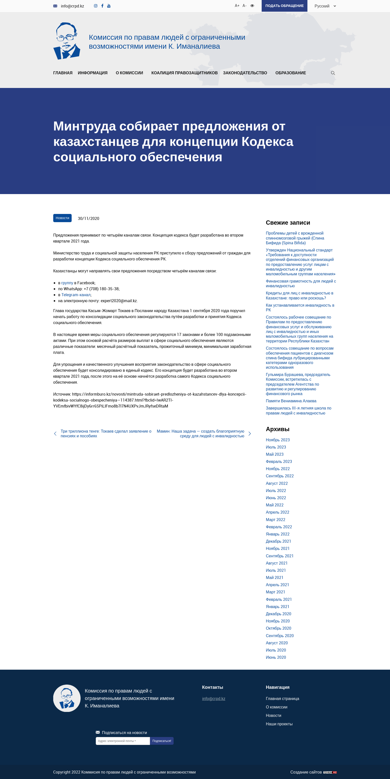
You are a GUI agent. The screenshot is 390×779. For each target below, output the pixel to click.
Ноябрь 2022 (278, 468)
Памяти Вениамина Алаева (291, 400)
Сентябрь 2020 (280, 635)
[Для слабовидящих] (251, 5)
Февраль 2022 (279, 526)
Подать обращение (283, 5)
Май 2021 (275, 577)
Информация (94, 72)
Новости (62, 217)
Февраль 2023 (279, 461)
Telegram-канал (76, 294)
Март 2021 (275, 591)
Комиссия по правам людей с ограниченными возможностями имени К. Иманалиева (167, 40)
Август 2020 (277, 642)
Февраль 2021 (279, 599)
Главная (63, 72)
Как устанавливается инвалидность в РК (300, 307)
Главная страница (282, 698)
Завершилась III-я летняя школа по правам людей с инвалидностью (298, 410)
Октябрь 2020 (278, 628)
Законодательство (246, 72)
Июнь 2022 (276, 497)
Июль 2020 (276, 649)
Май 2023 (275, 453)
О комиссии (131, 72)
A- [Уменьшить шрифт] (243, 5)
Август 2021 (277, 562)
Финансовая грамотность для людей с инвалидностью (301, 283)
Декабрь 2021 (278, 540)
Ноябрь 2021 (278, 548)
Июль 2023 (276, 446)
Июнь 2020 (276, 656)
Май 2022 (275, 504)
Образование (292, 72)
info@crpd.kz (68, 5)
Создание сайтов (306, 771)
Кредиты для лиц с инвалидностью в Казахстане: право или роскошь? (299, 295)
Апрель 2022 (277, 512)
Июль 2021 (276, 570)
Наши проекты (279, 723)
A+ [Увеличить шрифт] (236, 5)
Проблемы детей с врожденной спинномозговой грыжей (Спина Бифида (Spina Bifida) (295, 237)
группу (67, 282)
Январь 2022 (278, 533)
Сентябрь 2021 (280, 555)
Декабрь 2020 (278, 613)
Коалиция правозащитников (184, 72)
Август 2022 (277, 483)
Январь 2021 (278, 606)
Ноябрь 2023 (278, 439)
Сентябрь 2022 (280, 475)
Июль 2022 (276, 490)
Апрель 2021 (277, 584)
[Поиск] (333, 73)
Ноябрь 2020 (278, 620)
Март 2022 (275, 519)
